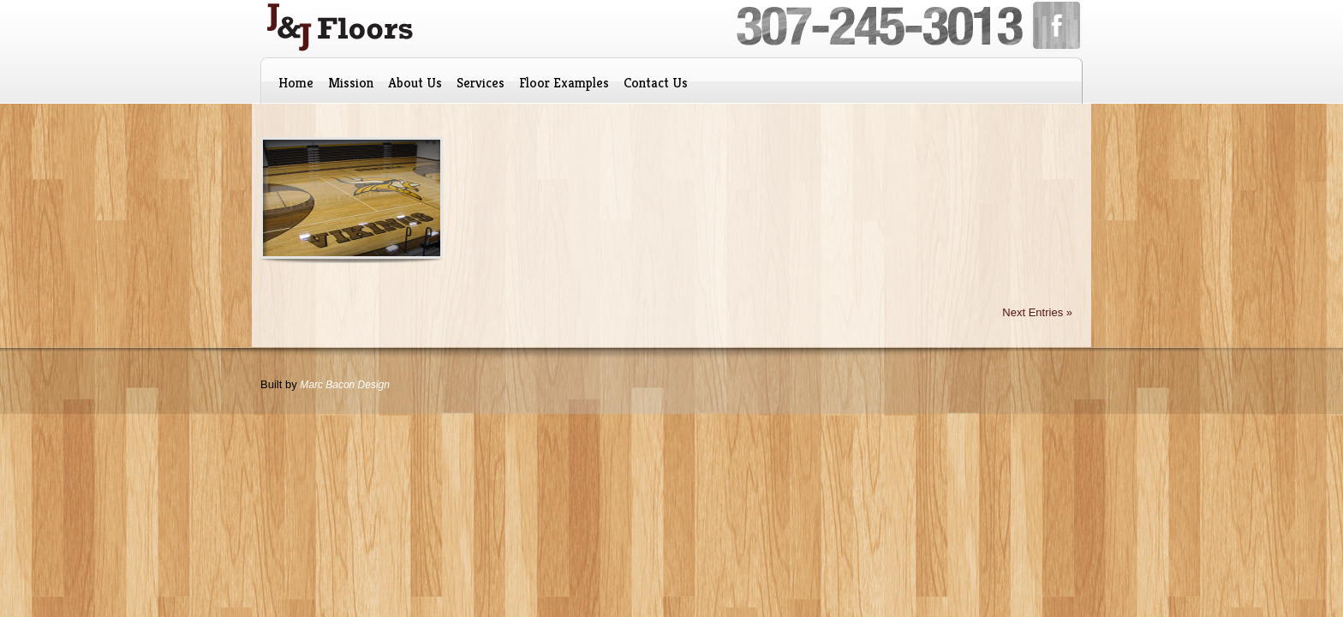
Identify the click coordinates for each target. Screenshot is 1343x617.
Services (480, 83)
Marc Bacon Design (345, 385)
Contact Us (656, 83)
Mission (350, 83)
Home (295, 83)
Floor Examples (564, 83)
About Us (415, 83)
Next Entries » (1037, 312)
